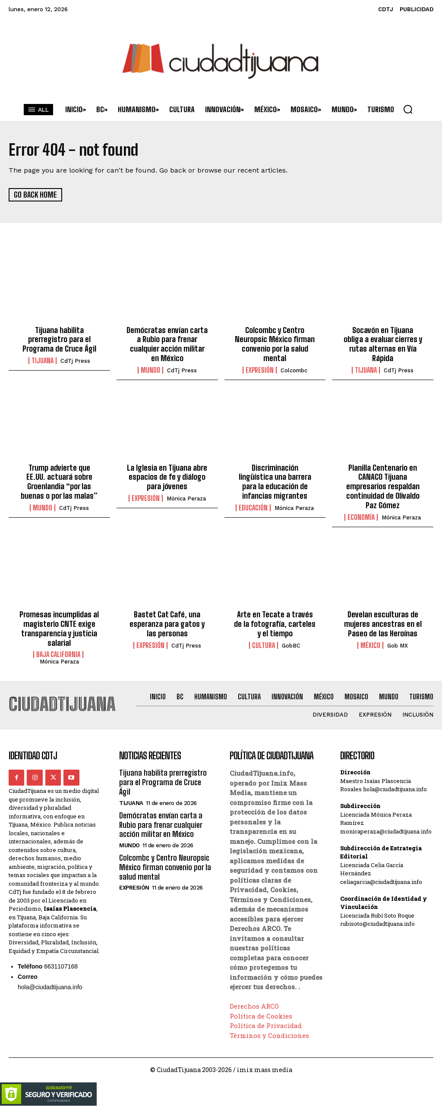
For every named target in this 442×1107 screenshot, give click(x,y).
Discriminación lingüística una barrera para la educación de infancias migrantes (275, 481)
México (370, 644)
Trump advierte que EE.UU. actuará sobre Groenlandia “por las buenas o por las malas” (59, 481)
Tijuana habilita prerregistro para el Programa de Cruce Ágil (59, 339)
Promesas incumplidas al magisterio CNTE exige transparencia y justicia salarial (59, 627)
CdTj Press (75, 360)
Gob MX (397, 644)
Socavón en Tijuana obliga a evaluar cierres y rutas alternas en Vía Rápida (383, 343)
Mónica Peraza (186, 497)
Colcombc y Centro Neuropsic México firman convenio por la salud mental (274, 343)
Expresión (260, 369)
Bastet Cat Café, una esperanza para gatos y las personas (167, 623)
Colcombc (294, 370)
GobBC (291, 644)
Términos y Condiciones (269, 1034)
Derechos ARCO (254, 1005)
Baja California (58, 653)
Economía (361, 516)
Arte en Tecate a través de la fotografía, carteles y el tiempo (275, 623)
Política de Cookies (261, 1014)
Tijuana (43, 360)
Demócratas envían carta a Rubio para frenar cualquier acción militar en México (167, 343)
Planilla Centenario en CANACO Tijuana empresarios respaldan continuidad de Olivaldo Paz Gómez (383, 485)
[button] (408, 109)
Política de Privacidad (266, 1024)
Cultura (263, 644)
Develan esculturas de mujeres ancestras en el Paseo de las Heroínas (382, 623)
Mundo (150, 369)
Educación (253, 506)
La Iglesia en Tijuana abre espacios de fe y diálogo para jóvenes (167, 476)
